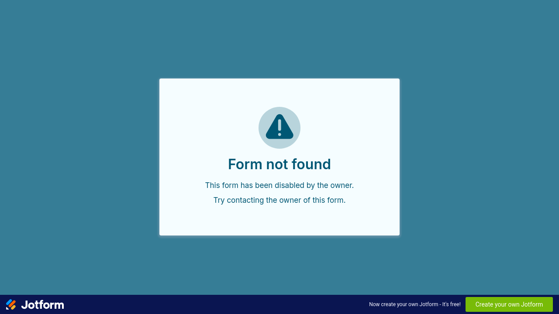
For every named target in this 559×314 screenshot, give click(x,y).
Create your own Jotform (509, 304)
